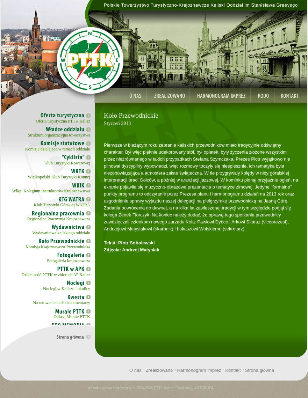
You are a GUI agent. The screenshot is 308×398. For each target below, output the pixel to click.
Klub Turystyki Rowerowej (67, 163)
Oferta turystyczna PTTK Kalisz (63, 121)
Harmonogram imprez (199, 370)
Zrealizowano (159, 370)
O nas (135, 370)
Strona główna (259, 370)
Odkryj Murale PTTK (71, 316)
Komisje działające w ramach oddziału (57, 149)
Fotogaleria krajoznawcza (68, 260)
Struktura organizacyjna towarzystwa (59, 135)
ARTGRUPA (204, 388)
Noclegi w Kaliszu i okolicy (66, 288)
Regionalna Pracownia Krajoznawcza (58, 218)
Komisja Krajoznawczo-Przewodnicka (58, 246)
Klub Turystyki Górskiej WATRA (62, 204)
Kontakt (233, 370)
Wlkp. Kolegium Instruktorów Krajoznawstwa (51, 191)
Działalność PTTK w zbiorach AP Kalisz (55, 274)
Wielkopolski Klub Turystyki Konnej (59, 177)
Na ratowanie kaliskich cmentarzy (61, 302)
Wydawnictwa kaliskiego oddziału (61, 232)
